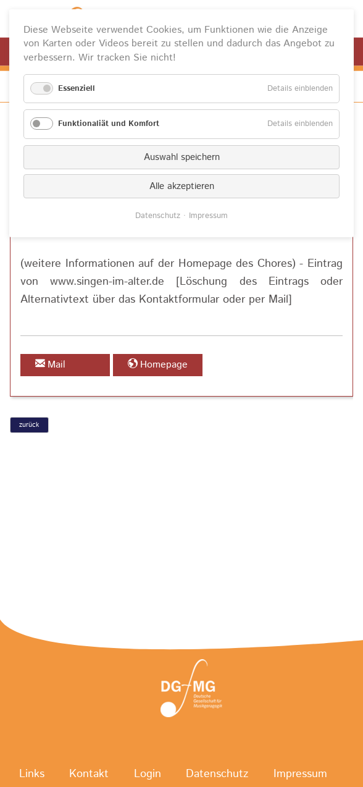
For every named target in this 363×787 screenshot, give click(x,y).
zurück (29, 425)
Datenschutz (157, 216)
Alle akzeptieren (181, 186)
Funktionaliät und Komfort (108, 124)
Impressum (208, 216)
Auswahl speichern (182, 157)
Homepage (164, 365)
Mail (56, 365)
